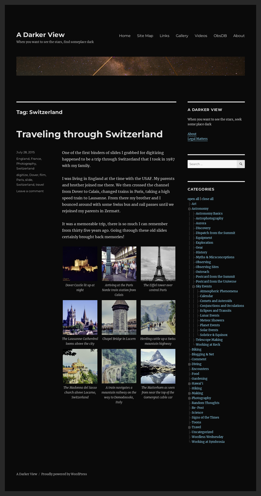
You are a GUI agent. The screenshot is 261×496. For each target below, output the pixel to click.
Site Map (145, 36)
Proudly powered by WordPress (64, 474)
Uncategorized (202, 432)
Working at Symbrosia (208, 442)
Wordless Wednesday (207, 437)
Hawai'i (197, 383)
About (239, 36)
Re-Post (198, 408)
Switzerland (25, 168)
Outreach (202, 272)
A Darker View (40, 35)
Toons (196, 422)
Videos (201, 36)
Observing (203, 262)
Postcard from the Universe (216, 281)
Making (197, 393)
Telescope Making (209, 340)
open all (193, 199)
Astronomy (200, 209)
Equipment (204, 238)
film (43, 175)
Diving (196, 364)
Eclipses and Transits (215, 311)
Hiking (197, 388)
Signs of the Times (205, 417)
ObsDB (220, 36)
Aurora (201, 223)
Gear (199, 248)
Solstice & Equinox (214, 335)
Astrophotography (209, 218)
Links (164, 36)
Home (125, 36)
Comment (199, 359)
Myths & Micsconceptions (215, 257)
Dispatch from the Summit (215, 233)
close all (207, 199)
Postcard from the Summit (215, 277)
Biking (196, 349)
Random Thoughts (205, 403)
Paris (20, 180)
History (201, 252)
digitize (22, 175)
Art (194, 204)
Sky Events (204, 286)
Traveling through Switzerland (89, 134)
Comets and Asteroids (216, 301)
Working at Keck (208, 345)
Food (195, 374)
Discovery (203, 228)
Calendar (206, 296)
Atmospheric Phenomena (219, 291)
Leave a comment (30, 191)
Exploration (204, 243)
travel (40, 184)
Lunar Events (209, 315)
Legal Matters (198, 139)
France (36, 158)
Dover (33, 175)
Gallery (182, 36)
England (23, 158)
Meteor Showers (212, 320)
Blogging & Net (203, 354)
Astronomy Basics (209, 214)
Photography (26, 163)
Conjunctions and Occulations (222, 306)
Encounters (200, 369)
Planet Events (210, 325)
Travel (196, 427)
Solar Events (209, 330)
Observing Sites (207, 267)
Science (197, 413)
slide (28, 180)
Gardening (199, 379)
